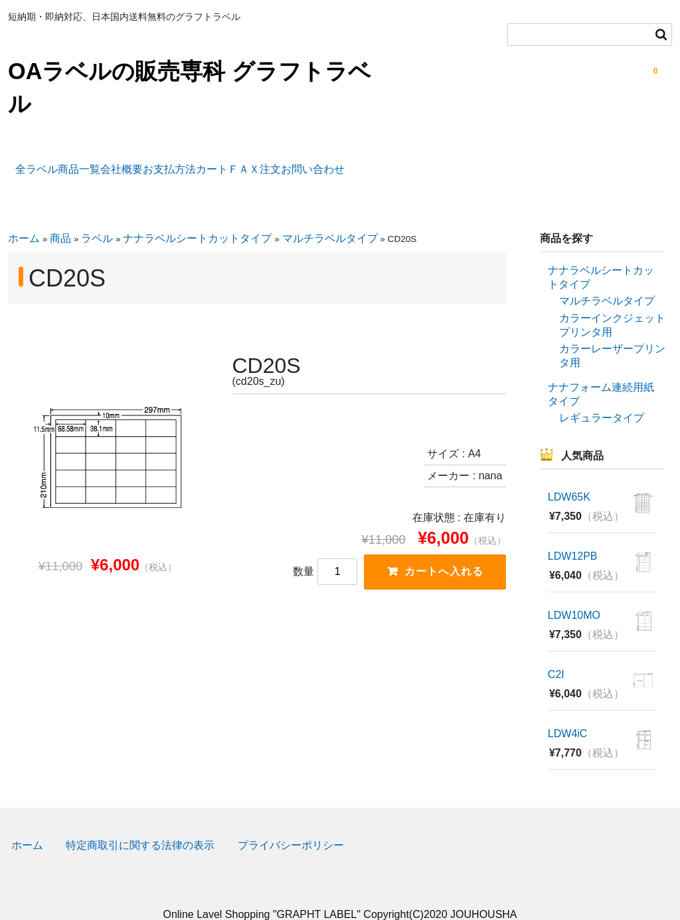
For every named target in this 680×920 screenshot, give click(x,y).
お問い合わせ (476, 162)
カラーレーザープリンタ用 (612, 333)
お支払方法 (239, 162)
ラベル (97, 216)
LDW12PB (573, 534)
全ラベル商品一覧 (66, 162)
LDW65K (569, 475)
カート (313, 162)
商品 (60, 216)
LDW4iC (568, 711)
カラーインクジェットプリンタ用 (612, 303)
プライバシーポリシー (291, 823)
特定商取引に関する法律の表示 (140, 823)
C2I (556, 651)
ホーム (24, 216)
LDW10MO (574, 592)
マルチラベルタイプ (330, 216)
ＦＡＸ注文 (387, 162)
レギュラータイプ (601, 396)
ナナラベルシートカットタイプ (197, 216)
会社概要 (161, 162)
